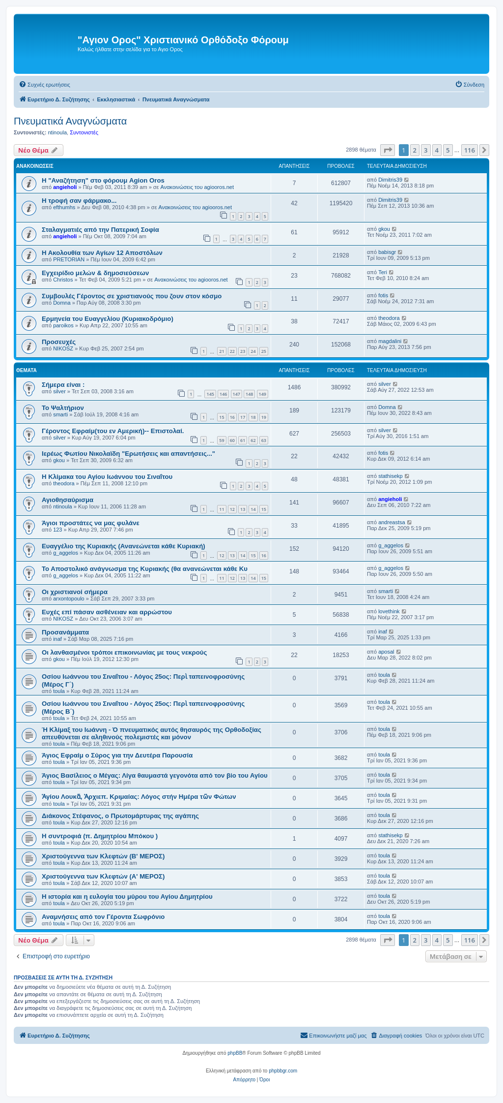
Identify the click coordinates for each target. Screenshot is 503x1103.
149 (262, 394)
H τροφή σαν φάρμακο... (79, 200)
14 (253, 509)
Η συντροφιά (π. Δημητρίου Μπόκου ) (100, 836)
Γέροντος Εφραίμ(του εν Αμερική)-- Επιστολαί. (113, 431)
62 (253, 440)
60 (232, 440)
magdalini (389, 341)
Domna (61, 303)
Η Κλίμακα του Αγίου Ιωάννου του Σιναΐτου (107, 476)
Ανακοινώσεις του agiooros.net (197, 187)
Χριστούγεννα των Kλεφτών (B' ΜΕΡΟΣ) (103, 856)
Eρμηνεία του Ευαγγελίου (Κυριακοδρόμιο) (107, 318)
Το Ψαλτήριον (63, 407)
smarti (60, 414)
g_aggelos (65, 553)
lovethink (388, 611)
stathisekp (390, 476)
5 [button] (447, 150)
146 (223, 394)
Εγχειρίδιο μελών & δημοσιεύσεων (95, 273)
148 (249, 394)
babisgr (387, 252)
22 (232, 351)
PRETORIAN (68, 259)
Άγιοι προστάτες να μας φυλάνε (91, 523)
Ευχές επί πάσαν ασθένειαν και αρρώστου (107, 612)
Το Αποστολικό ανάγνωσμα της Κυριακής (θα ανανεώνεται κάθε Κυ (145, 568)
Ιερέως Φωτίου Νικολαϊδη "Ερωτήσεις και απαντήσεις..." (128, 453)
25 (263, 351)
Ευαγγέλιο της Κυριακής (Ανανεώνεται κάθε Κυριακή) (123, 546)
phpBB (234, 1053)
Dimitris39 (390, 180)
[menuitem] (44, 85)
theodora (388, 318)
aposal (386, 652)
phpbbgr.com (283, 1070)
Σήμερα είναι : (63, 384)
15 (221, 417)
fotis (383, 295)
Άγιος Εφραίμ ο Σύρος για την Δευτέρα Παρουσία (117, 755)
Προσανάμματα (65, 632)
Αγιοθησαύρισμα (67, 500)
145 (210, 394)
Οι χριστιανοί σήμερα (75, 592)
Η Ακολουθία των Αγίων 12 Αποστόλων (102, 252)
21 (221, 351)
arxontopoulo (68, 598)
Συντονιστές (84, 132)
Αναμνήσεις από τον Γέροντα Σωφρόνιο (103, 916)
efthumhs (64, 207)
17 (242, 417)
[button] (387, 150)
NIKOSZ (63, 348)
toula (59, 691)
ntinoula (57, 132)
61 (242, 440)
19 (263, 417)
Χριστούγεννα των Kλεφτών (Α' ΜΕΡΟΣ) (103, 876)
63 (263, 440)
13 (242, 509)
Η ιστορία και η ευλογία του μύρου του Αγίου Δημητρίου (127, 896)
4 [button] (437, 150)
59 (221, 440)
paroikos (63, 325)
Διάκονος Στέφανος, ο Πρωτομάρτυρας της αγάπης (120, 815)
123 (57, 530)
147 (236, 394)
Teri (382, 272)
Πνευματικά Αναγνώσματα (70, 121)
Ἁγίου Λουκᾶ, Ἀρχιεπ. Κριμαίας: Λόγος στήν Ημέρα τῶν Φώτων (139, 796)
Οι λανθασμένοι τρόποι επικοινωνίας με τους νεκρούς (124, 652)
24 (253, 351)
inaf (57, 639)
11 (221, 509)
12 (232, 509)
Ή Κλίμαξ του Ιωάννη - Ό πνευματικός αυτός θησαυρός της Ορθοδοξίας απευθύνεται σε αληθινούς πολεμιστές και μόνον (151, 733)
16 (232, 417)
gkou (384, 229)
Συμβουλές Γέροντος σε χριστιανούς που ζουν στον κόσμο (132, 296)
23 (242, 351)
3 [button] (425, 150)
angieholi (65, 187)
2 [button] (415, 150)
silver (59, 391)
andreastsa (391, 522)
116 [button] (469, 150)
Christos (63, 280)
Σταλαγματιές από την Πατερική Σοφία (100, 229)
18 (253, 417)
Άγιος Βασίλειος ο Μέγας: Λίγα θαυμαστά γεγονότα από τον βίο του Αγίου (155, 775)
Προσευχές (59, 342)
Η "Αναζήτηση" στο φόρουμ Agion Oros (103, 180)
